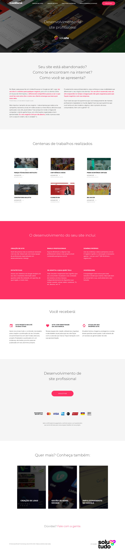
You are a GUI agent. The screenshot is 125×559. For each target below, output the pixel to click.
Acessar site (18, 175)
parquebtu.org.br (18, 177)
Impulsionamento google (88, 3)
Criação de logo (37, 3)
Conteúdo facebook (69, 3)
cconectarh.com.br (55, 202)
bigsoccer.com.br (91, 202)
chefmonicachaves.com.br (57, 177)
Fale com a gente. (69, 526)
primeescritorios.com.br (92, 177)
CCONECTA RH (55, 197)
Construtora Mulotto (22, 197)
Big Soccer (91, 197)
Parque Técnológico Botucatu (25, 173)
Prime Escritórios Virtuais (97, 173)
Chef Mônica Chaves (58, 173)
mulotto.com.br (18, 202)
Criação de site (52, 3)
